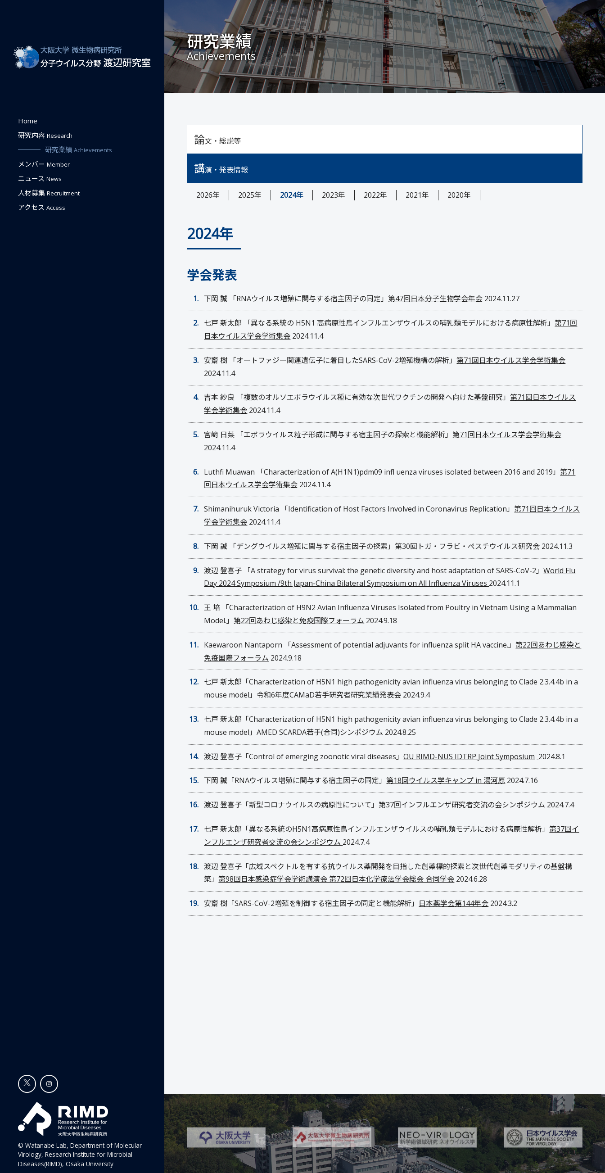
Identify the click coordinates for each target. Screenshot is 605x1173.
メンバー (44, 163)
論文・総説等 (217, 139)
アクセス (41, 207)
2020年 (459, 195)
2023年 (333, 195)
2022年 (375, 195)
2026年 (208, 195)
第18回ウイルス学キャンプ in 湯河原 (445, 780)
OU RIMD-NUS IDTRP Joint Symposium (469, 756)
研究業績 (78, 149)
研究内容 (45, 135)
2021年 (417, 195)
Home (27, 120)
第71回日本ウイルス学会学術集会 (510, 360)
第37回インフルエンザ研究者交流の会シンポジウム (463, 805)
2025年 (250, 195)
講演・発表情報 (221, 168)
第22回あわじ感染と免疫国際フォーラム (299, 620)
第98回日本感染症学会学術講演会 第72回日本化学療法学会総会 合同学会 (336, 879)
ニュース (40, 178)
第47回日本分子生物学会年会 (435, 298)
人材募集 (49, 192)
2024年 (291, 195)
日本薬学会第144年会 (453, 903)
